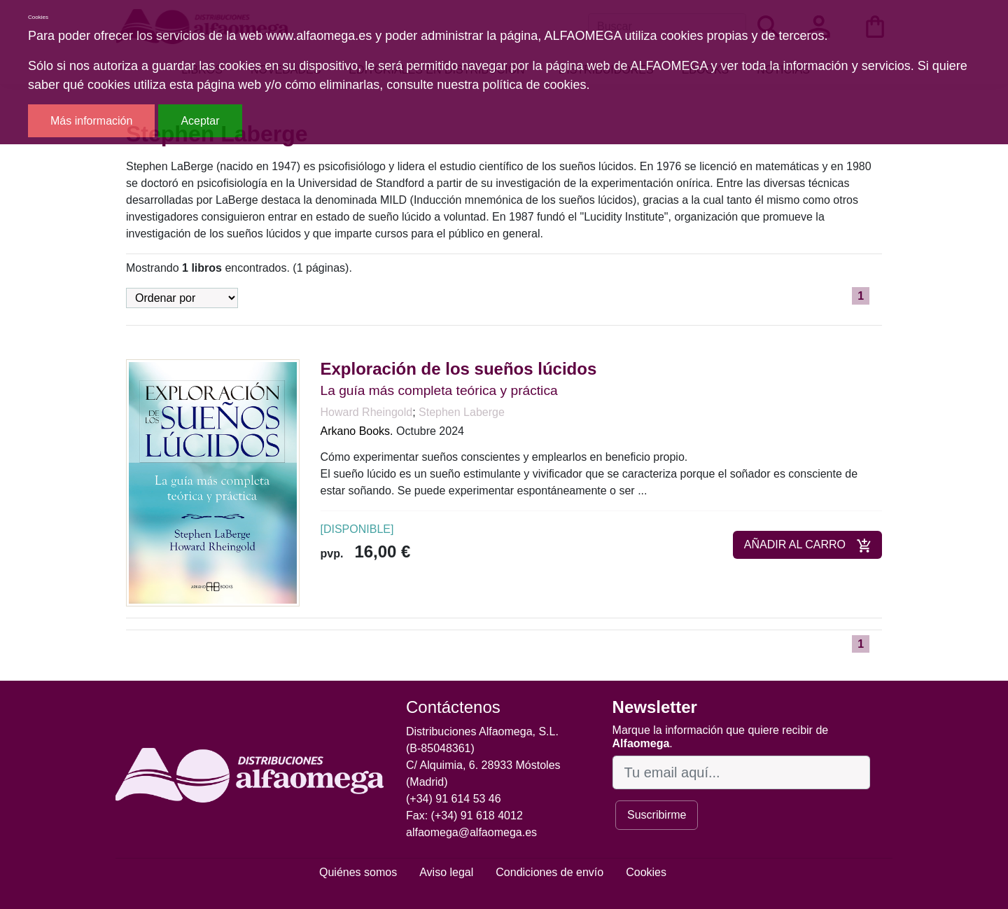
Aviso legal (446, 872)
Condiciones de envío (549, 872)
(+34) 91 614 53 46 (453, 799)
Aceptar (200, 121)
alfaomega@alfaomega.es (471, 832)
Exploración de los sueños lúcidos (459, 368)
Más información (91, 121)
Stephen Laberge (462, 412)
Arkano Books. (357, 431)
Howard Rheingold (367, 412)
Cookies (646, 872)
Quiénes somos (358, 872)
